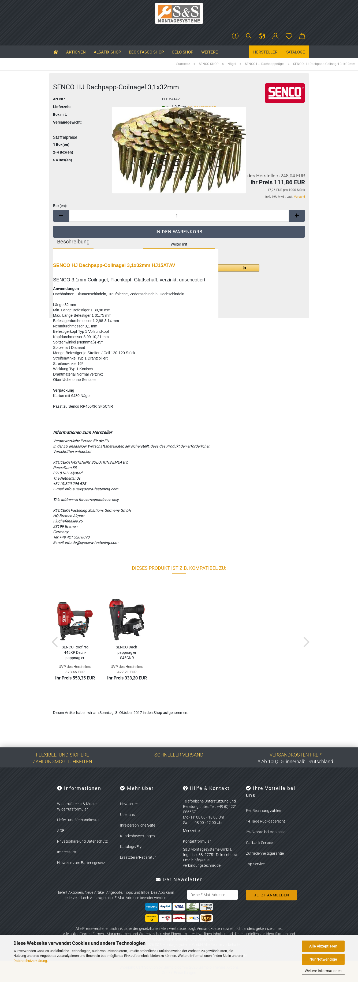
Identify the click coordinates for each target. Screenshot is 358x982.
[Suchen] (248, 36)
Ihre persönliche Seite (137, 825)
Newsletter (129, 804)
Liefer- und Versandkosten (78, 820)
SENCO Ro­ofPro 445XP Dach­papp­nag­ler (75, 652)
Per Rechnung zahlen (263, 810)
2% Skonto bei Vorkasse (265, 832)
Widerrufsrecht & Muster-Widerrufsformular (78, 806)
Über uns (127, 814)
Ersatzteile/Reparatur (138, 857)
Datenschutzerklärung (30, 961)
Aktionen (76, 52)
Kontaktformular (197, 841)
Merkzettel (191, 830)
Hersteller (265, 52)
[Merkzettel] (289, 36)
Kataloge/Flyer (132, 847)
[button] (262, 36)
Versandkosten (209, 928)
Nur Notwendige (323, 959)
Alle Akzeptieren (323, 946)
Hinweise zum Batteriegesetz (81, 863)
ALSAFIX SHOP (107, 52)
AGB (61, 830)
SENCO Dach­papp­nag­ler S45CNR (127, 652)
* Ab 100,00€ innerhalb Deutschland (295, 761)
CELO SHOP (182, 52)
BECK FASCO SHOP (146, 52)
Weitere (209, 52)
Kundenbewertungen (137, 836)
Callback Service (259, 842)
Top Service (255, 864)
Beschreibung (73, 241)
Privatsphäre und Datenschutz (82, 841)
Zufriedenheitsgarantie (265, 853)
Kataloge (295, 52)
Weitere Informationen (323, 971)
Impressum (66, 852)
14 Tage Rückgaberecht (265, 821)
